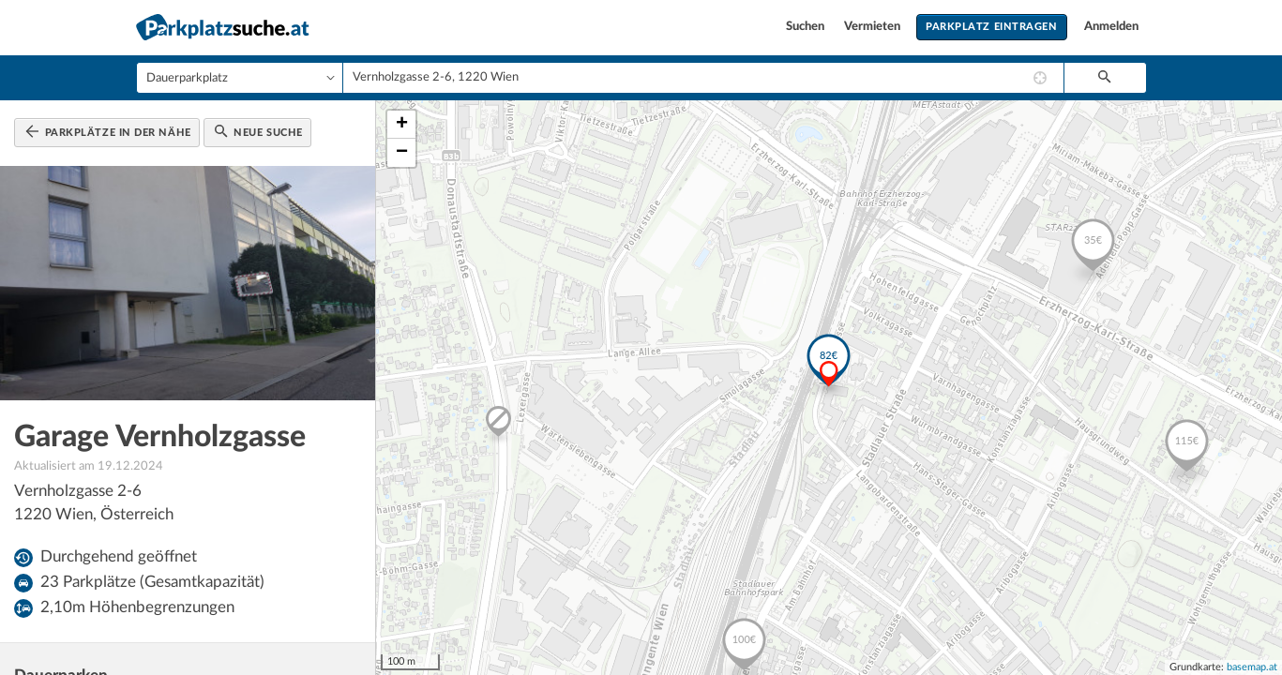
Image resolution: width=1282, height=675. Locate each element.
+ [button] (402, 125)
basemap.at (1252, 667)
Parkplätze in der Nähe (108, 131)
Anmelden (1111, 27)
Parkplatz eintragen (991, 27)
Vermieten (873, 27)
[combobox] (703, 78)
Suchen (806, 27)
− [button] (402, 153)
